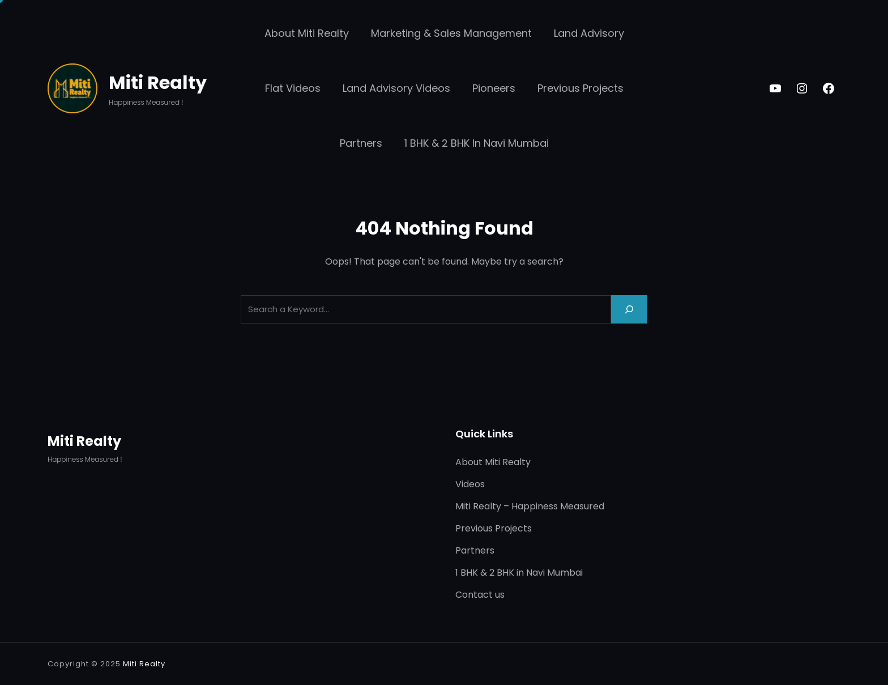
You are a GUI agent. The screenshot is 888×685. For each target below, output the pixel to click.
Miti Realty (158, 82)
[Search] (629, 309)
